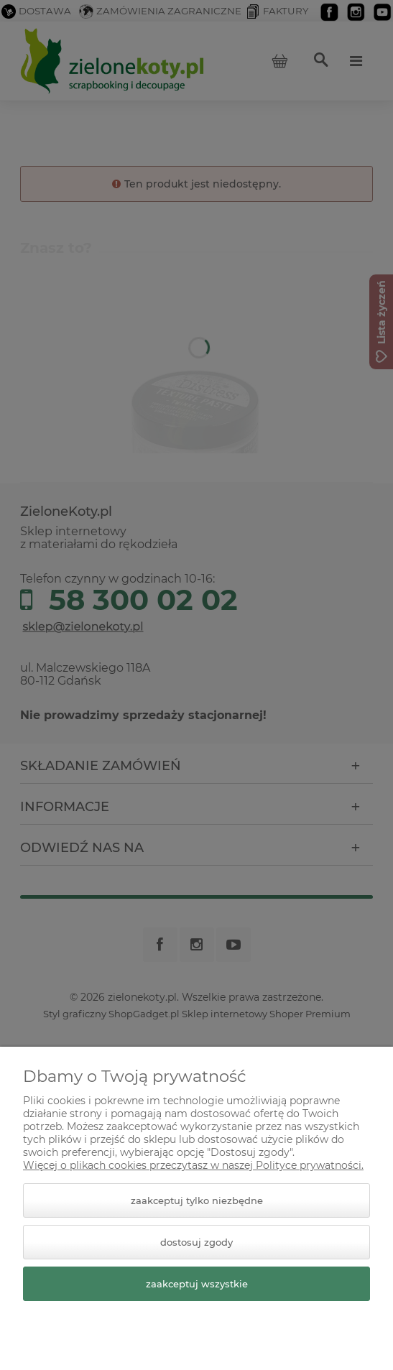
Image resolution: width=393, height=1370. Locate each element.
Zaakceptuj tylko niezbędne (197, 1200)
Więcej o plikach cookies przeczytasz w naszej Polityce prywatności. (193, 1165)
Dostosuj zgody (196, 1242)
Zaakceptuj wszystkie (197, 1284)
